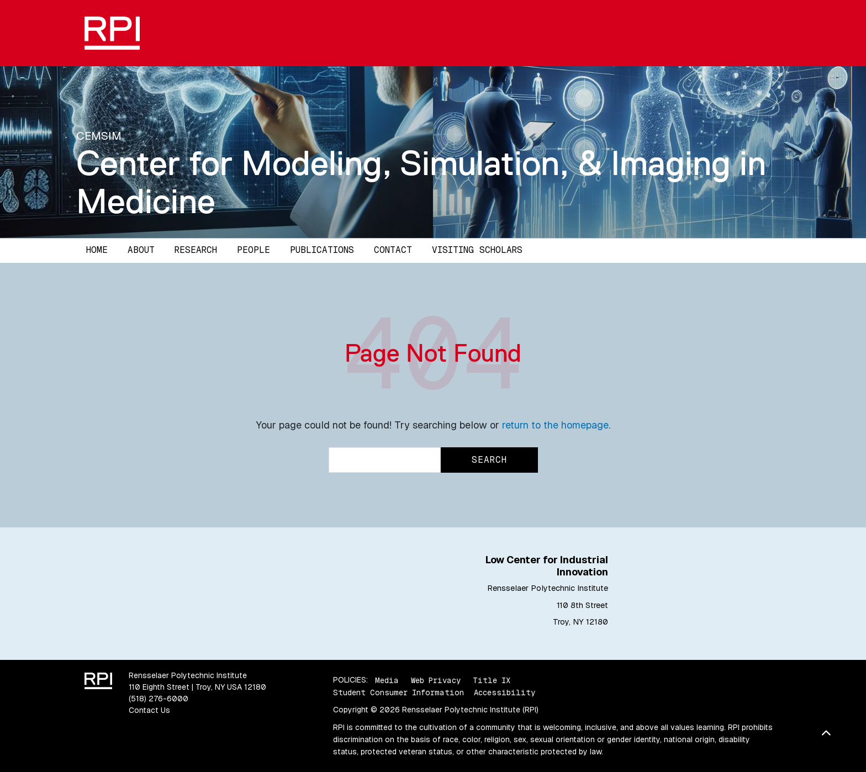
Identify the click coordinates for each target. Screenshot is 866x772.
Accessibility (504, 692)
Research (196, 250)
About (141, 250)
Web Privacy (436, 680)
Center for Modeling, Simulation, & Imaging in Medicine (421, 182)
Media (387, 680)
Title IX (491, 680)
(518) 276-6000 (158, 699)
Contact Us (149, 710)
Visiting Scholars (477, 250)
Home (97, 250)
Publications (322, 250)
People (253, 250)
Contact (393, 250)
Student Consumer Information (398, 692)
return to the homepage (555, 425)
